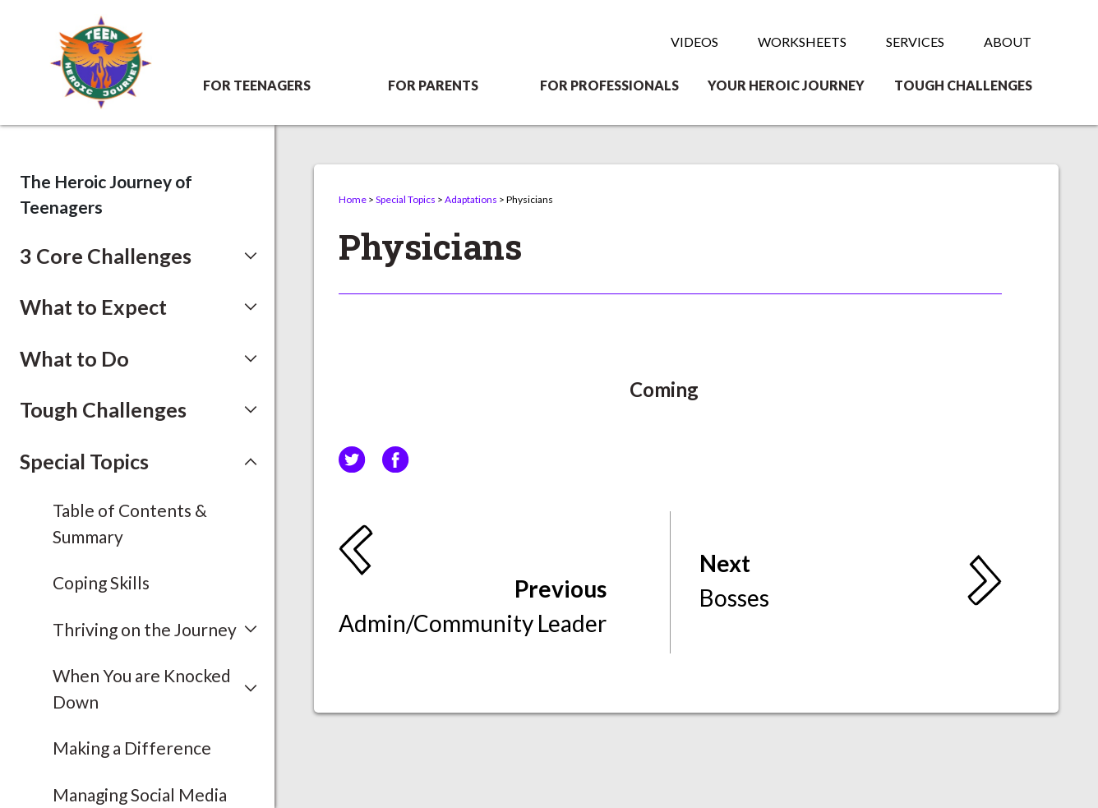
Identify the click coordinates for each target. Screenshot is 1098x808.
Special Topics (406, 199)
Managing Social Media (140, 794)
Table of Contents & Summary (130, 523)
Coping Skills (101, 582)
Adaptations (471, 199)
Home (353, 199)
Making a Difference (132, 747)
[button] (138, 256)
